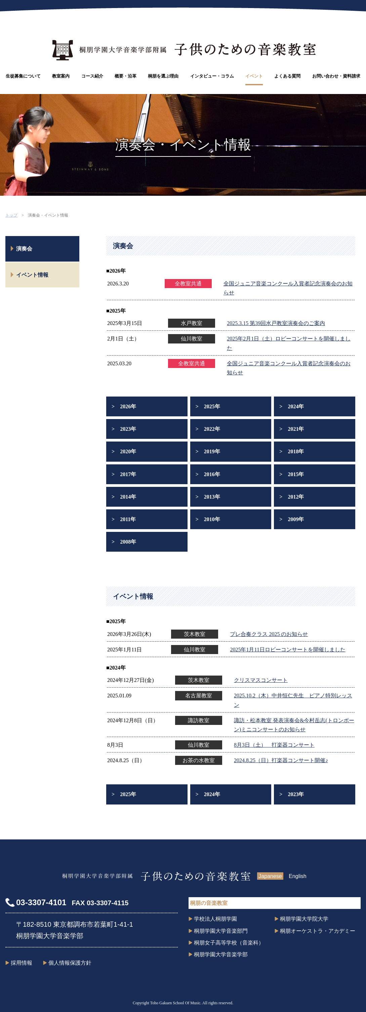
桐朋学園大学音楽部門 (221, 931)
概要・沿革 (125, 76)
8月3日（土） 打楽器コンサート (274, 745)
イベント (254, 76)
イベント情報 (32, 275)
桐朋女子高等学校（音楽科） (229, 943)
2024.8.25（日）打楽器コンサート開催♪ (281, 760)
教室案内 (61, 76)
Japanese (270, 876)
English (297, 876)
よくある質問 (287, 76)
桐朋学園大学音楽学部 (221, 954)
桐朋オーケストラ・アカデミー (317, 931)
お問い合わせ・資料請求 (336, 76)
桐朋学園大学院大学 (304, 919)
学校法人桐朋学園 (215, 919)
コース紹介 (92, 76)
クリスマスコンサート (261, 680)
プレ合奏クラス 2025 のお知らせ (269, 634)
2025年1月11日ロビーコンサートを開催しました (287, 649)
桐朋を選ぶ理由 (163, 76)
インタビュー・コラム (212, 76)
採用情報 (21, 963)
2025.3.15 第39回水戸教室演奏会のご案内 (276, 323)
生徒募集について (23, 76)
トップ (11, 215)
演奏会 (24, 248)
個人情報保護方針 (69, 963)
